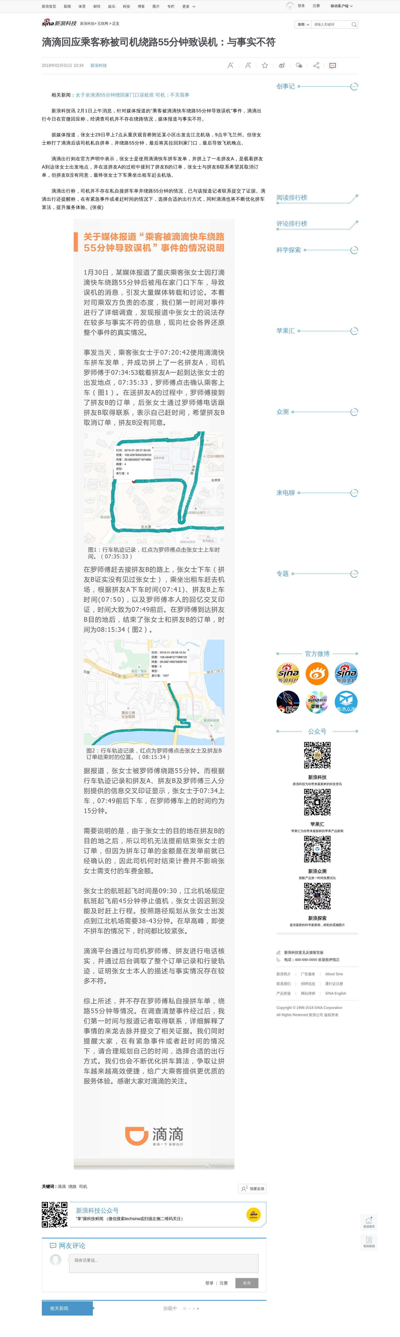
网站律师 (308, 993)
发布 (247, 1283)
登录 (209, 1283)
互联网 (102, 23)
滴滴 (62, 1186)
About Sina (334, 974)
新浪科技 (87, 23)
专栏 (170, 6)
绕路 (72, 1186)
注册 (316, 6)
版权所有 (331, 1015)
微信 (298, 65)
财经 (97, 6)
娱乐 (111, 6)
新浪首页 (49, 6)
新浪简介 (284, 974)
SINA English (335, 993)
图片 (156, 6)
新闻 (67, 6)
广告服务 (308, 974)
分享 (315, 65)
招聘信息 (308, 984)
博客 (141, 6)
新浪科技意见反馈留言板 (303, 952)
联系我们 (284, 984)
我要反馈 (257, 1189)
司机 (83, 1186)
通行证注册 (334, 984)
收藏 (264, 65)
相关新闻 (59, 1308)
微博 (281, 65)
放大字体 (247, 65)
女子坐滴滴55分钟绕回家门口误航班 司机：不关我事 (133, 95)
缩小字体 (230, 65)
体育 (82, 6)
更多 (189, 6)
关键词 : (50, 1186)
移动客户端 (342, 6)
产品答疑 (284, 993)
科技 (126, 6)
